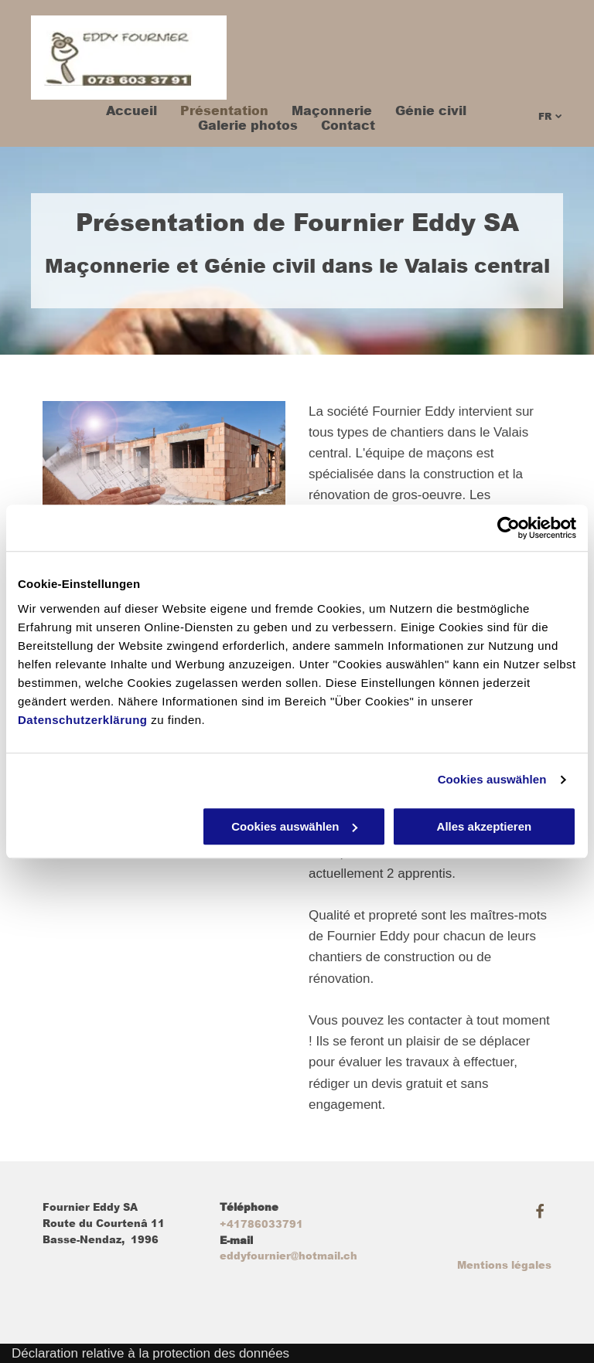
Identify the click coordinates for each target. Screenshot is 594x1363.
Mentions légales (504, 1265)
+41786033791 (261, 1224)
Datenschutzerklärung (83, 719)
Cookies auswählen (492, 779)
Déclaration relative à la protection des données (150, 1353)
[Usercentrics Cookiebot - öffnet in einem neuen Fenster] (508, 527)
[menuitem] (120, 111)
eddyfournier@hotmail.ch (288, 1256)
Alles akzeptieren (484, 826)
